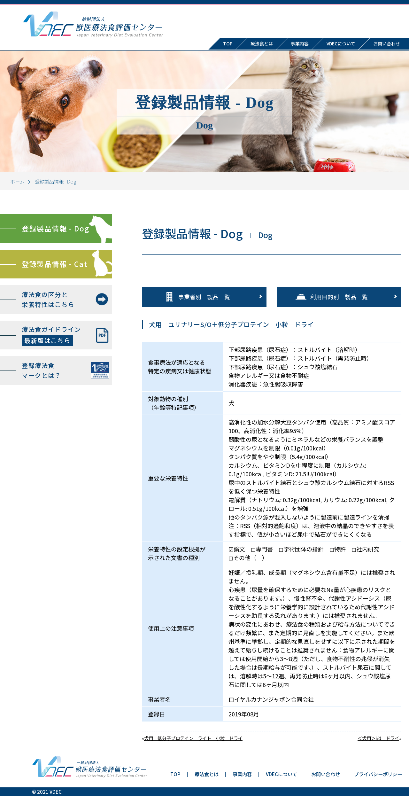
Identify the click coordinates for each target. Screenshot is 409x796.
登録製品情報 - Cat (55, 264)
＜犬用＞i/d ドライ (378, 738)
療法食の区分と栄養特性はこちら (48, 299)
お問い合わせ (325, 773)
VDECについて (341, 43)
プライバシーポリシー (378, 773)
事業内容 (300, 43)
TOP (228, 43)
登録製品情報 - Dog (55, 228)
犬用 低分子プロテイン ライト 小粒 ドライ (193, 738)
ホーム (17, 181)
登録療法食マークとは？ (41, 370)
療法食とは (262, 43)
